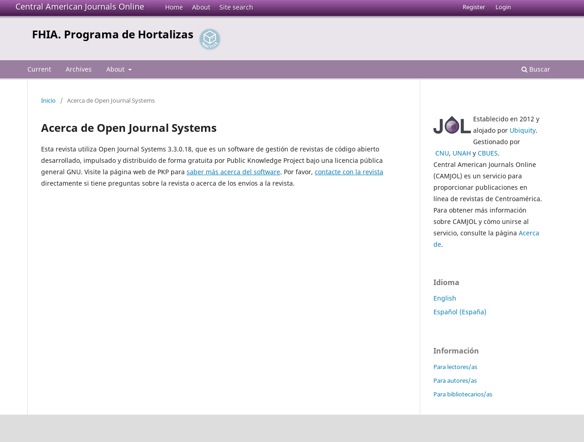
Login (503, 7)
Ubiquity (523, 130)
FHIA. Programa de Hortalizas (112, 34)
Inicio (48, 100)
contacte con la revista (349, 171)
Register (474, 7)
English (444, 298)
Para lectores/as (455, 367)
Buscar (535, 69)
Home (174, 7)
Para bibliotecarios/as (462, 394)
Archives (79, 69)
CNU (442, 153)
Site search (236, 7)
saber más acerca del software (233, 171)
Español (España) (459, 311)
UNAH (462, 153)
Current (39, 69)
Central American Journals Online (80, 6)
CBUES (488, 153)
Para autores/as (455, 380)
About (201, 7)
